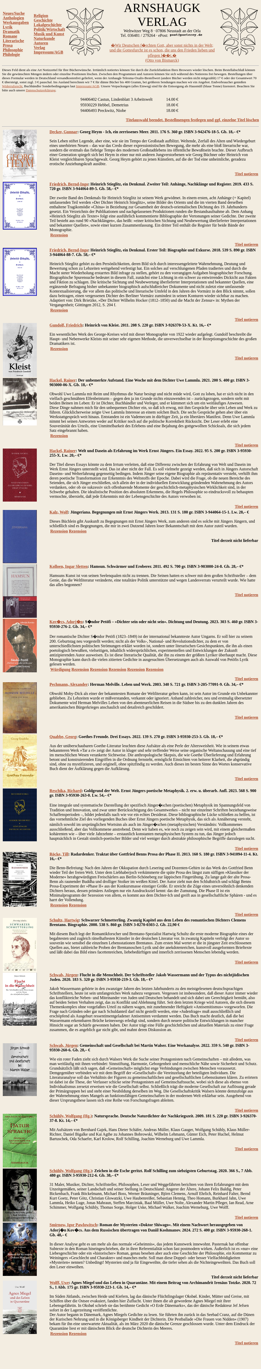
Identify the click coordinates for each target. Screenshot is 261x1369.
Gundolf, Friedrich (66, 325)
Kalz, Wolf (59, 512)
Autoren (41, 43)
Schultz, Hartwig (64, 920)
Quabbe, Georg (63, 736)
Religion (41, 15)
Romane (10, 36)
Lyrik (7, 27)
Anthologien (13, 18)
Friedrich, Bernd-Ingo (69, 184)
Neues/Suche (14, 13)
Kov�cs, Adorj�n (66, 622)
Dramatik (11, 31)
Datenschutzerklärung (41, 90)
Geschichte (43, 20)
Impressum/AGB (48, 52)
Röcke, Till (59, 854)
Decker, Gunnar (63, 132)
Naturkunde (44, 38)
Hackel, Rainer (63, 380)
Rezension (59, 235)
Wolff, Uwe (59, 1282)
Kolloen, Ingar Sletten (69, 566)
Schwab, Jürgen (63, 975)
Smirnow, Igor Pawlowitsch (73, 1225)
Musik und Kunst (49, 34)
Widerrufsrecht (12, 86)
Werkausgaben (16, 22)
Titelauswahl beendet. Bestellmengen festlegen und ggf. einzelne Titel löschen (192, 120)
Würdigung (60, 669)
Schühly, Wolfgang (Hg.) (71, 1116)
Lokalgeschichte (48, 25)
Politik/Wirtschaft (49, 29)
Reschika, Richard (65, 791)
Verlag (39, 47)
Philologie (11, 54)
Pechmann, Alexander (69, 684)
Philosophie (13, 50)
